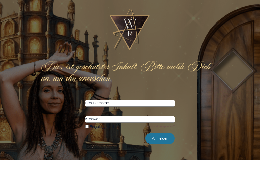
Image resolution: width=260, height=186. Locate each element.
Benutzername (97, 103)
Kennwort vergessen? (160, 126)
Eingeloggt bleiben (102, 127)
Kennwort (93, 119)
